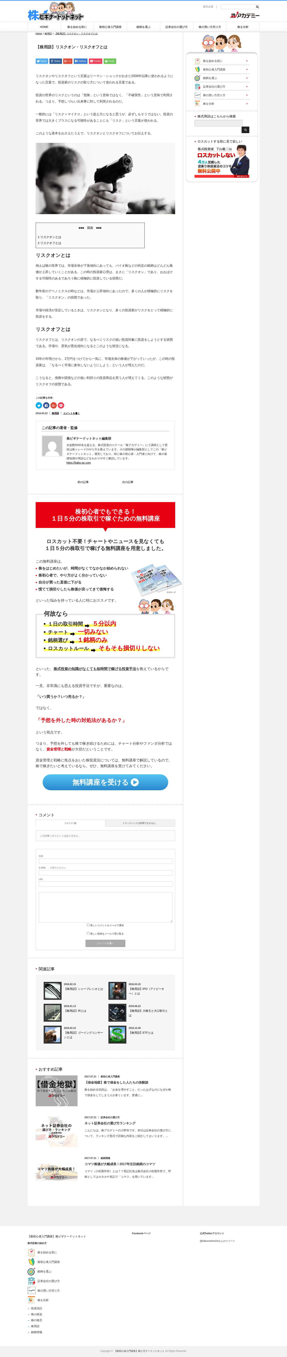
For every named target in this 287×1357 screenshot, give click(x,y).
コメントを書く (71, 413)
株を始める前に (77, 26)
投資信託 (36, 1309)
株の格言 (36, 1321)
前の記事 (83, 482)
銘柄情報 (107, 1159)
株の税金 (36, 1315)
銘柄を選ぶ (143, 26)
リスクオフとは (49, 243)
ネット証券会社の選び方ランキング (111, 1124)
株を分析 (243, 26)
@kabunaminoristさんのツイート (217, 1242)
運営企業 (208, 6)
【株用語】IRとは (75, 1011)
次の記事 (127, 482)
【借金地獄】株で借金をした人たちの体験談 (118, 1083)
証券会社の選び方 (176, 26)
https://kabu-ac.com (79, 462)
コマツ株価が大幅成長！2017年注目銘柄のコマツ (121, 1165)
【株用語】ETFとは (141, 1033)
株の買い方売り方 (210, 26)
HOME (44, 26)
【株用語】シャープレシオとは (83, 989)
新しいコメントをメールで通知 (107, 926)
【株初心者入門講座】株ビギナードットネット (57, 1237)
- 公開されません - (53, 868)
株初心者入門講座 (110, 26)
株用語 (55, 413)
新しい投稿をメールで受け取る (107, 934)
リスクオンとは (49, 237)
